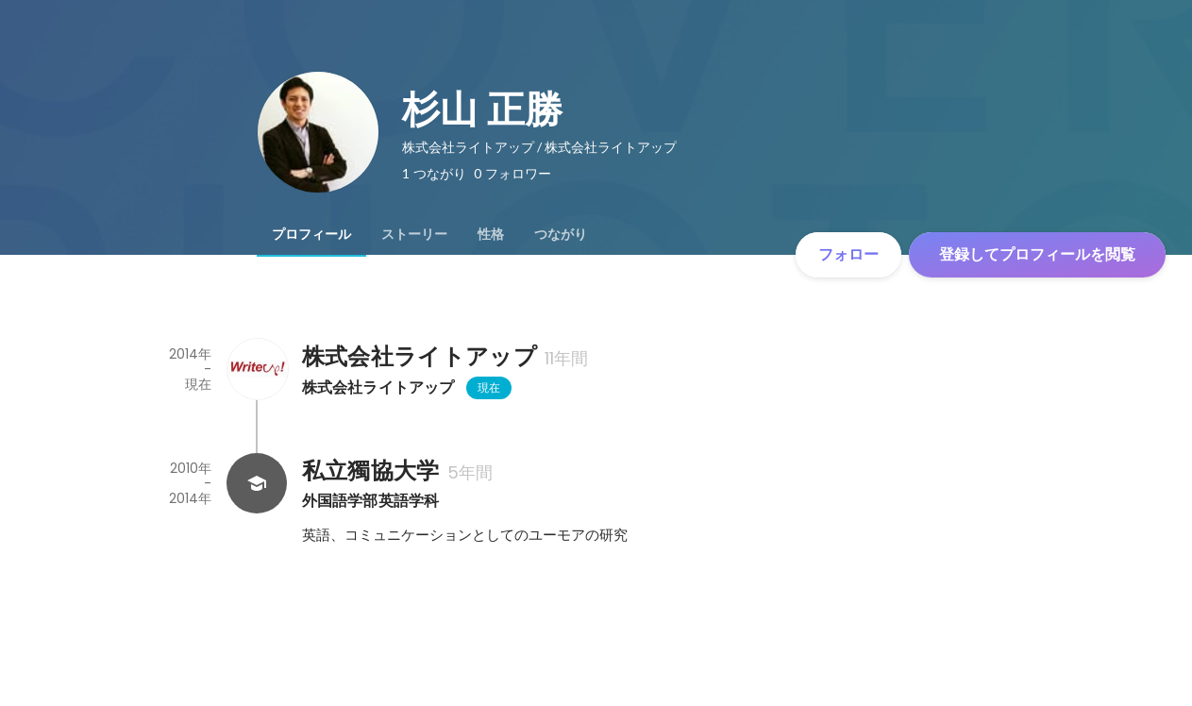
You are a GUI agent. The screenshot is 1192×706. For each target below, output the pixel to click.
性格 (491, 234)
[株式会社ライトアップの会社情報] (257, 369)
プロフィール (311, 234)
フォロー (848, 254)
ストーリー (414, 234)
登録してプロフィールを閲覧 (1037, 254)
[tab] (311, 234)
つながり (560, 234)
